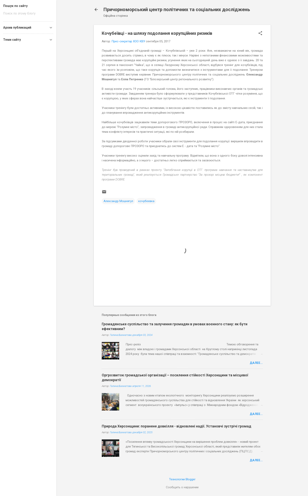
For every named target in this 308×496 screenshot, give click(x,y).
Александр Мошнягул (118, 201)
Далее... (256, 363)
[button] (260, 33)
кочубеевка (146, 201)
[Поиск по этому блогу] (28, 13)
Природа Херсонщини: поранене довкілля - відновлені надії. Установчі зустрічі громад (176, 426)
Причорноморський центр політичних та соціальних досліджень (176, 9)
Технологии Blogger (182, 479)
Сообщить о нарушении (182, 487)
